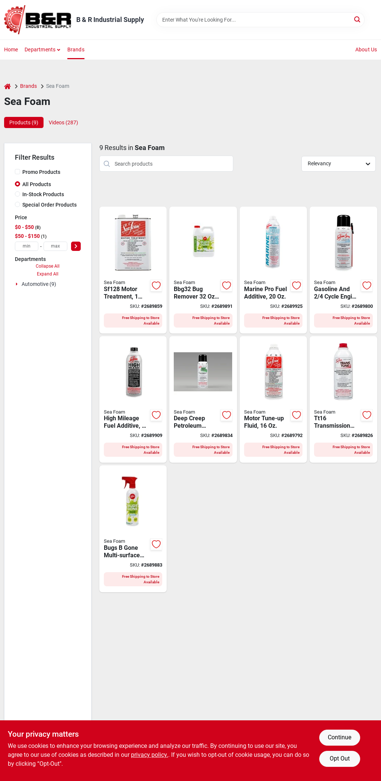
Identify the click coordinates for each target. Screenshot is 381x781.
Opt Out (340, 758)
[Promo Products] (17, 171)
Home (11, 49)
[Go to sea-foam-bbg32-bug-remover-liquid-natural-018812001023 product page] (203, 270)
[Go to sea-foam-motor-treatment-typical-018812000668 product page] (133, 270)
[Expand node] (17, 284)
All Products (36, 184)
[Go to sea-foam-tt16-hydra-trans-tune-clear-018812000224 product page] (343, 399)
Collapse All (48, 266)
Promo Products (41, 172)
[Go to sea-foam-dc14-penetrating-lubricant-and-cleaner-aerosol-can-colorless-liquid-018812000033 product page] (203, 399)
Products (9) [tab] (23, 122)
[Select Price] (76, 246)
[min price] (27, 246)
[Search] (357, 19)
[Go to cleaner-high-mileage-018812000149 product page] (133, 399)
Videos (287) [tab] (63, 122)
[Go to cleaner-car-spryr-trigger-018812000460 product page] (133, 528)
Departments (40, 49)
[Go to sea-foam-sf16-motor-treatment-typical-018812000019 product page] (273, 399)
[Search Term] (260, 19)
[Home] (7, 86)
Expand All (47, 274)
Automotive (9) (39, 284)
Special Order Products (49, 205)
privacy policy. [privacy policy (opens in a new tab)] (149, 754)
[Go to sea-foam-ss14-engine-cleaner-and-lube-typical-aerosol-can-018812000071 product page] (343, 270)
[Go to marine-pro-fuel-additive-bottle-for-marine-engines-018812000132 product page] (273, 270)
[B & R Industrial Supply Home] (37, 19)
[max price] (55, 246)
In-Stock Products (43, 194)
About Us (366, 49)
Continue (339, 737)
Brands (75, 49)
